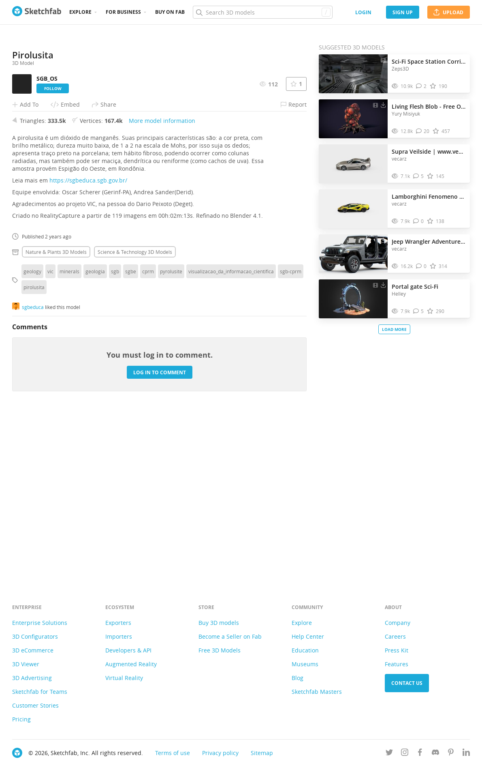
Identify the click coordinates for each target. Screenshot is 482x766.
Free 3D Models (219, 650)
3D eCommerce (32, 650)
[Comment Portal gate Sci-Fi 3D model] (418, 311)
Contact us (406, 683)
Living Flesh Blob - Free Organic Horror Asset (429, 106)
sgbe (130, 436)
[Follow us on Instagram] (404, 753)
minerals (69, 436)
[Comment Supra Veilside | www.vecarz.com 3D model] (418, 176)
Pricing (21, 719)
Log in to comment (159, 537)
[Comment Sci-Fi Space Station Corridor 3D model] (421, 86)
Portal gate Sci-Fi (415, 286)
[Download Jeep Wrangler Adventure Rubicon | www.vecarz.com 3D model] (383, 239)
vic (50, 436)
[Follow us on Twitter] (389, 753)
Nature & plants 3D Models (56, 417)
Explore (80, 12)
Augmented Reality (131, 664)
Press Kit (396, 650)
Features (396, 664)
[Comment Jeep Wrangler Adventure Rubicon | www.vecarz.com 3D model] (421, 266)
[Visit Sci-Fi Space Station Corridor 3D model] (353, 73)
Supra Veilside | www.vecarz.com (429, 151)
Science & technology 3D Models (135, 417)
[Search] (262, 12)
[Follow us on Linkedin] (466, 753)
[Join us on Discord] (435, 753)
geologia (95, 436)
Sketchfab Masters (317, 691)
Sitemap (262, 753)
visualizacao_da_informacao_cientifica (231, 436)
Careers (395, 636)
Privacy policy (220, 753)
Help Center (308, 636)
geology (32, 436)
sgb (115, 436)
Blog (297, 678)
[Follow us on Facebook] (420, 753)
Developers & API (128, 650)
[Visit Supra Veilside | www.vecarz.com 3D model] (353, 163)
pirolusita (34, 452)
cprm (148, 436)
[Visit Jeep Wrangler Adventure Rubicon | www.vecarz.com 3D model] (353, 253)
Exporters (118, 623)
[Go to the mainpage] (36, 12)
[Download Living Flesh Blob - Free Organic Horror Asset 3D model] (383, 104)
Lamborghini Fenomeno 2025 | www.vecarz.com (429, 196)
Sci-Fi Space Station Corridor (429, 61)
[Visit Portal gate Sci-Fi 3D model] (353, 298)
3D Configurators (35, 636)
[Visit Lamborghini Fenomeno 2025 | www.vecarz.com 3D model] (353, 208)
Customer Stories (35, 705)
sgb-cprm (290, 436)
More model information (162, 286)
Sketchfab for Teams (39, 691)
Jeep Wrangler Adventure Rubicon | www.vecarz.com (429, 241)
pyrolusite (171, 436)
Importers (118, 636)
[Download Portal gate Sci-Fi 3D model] (383, 284)
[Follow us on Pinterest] (450, 753)
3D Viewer (25, 664)
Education (305, 650)
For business (123, 12)
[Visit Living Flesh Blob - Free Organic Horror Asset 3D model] (353, 118)
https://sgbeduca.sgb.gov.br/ (88, 345)
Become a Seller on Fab (230, 636)
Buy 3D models (218, 623)
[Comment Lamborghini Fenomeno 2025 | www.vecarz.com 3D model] (418, 221)
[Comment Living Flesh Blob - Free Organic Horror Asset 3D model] (423, 131)
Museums (305, 664)
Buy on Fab (170, 12)
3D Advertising (32, 678)
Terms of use (172, 753)
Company (397, 623)
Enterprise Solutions (39, 623)
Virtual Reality (124, 678)
